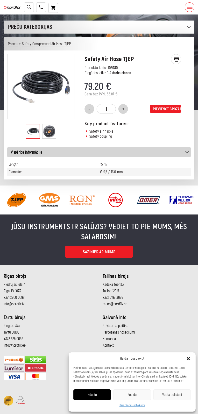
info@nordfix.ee (15, 345)
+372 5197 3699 (113, 297)
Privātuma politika (115, 325)
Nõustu (92, 395)
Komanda (109, 338)
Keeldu (132, 395)
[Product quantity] (106, 109)
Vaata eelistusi (172, 395)
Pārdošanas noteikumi (132, 405)
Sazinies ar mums (99, 252)
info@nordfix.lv (14, 304)
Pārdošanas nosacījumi (119, 332)
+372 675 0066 (13, 338)
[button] (188, 358)
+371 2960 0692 (14, 297)
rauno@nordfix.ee (115, 304)
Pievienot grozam (167, 109)
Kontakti (108, 345)
